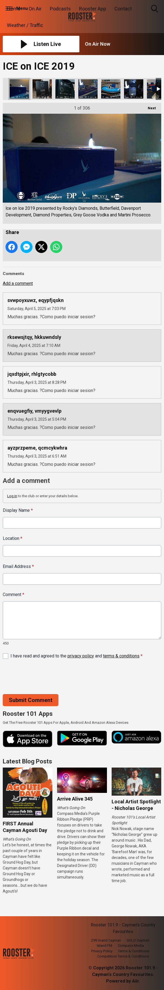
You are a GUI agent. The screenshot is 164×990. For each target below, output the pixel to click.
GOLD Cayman (138, 940)
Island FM (104, 945)
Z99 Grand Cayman (106, 940)
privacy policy (81, 656)
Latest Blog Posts (27, 761)
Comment (13, 594)
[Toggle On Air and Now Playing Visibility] (123, 44)
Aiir (135, 981)
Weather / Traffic (25, 25)
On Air (35, 9)
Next (149, 106)
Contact (123, 9)
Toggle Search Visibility (155, 9)
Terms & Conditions (133, 951)
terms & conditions (121, 656)
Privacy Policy (101, 951)
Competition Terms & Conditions (123, 956)
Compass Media (131, 945)
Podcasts (60, 9)
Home (13, 9)
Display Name (18, 510)
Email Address (18, 566)
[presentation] (45, 676)
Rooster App (92, 9)
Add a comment (18, 283)
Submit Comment (30, 700)
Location (12, 538)
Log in (12, 496)
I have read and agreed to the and (76, 656)
